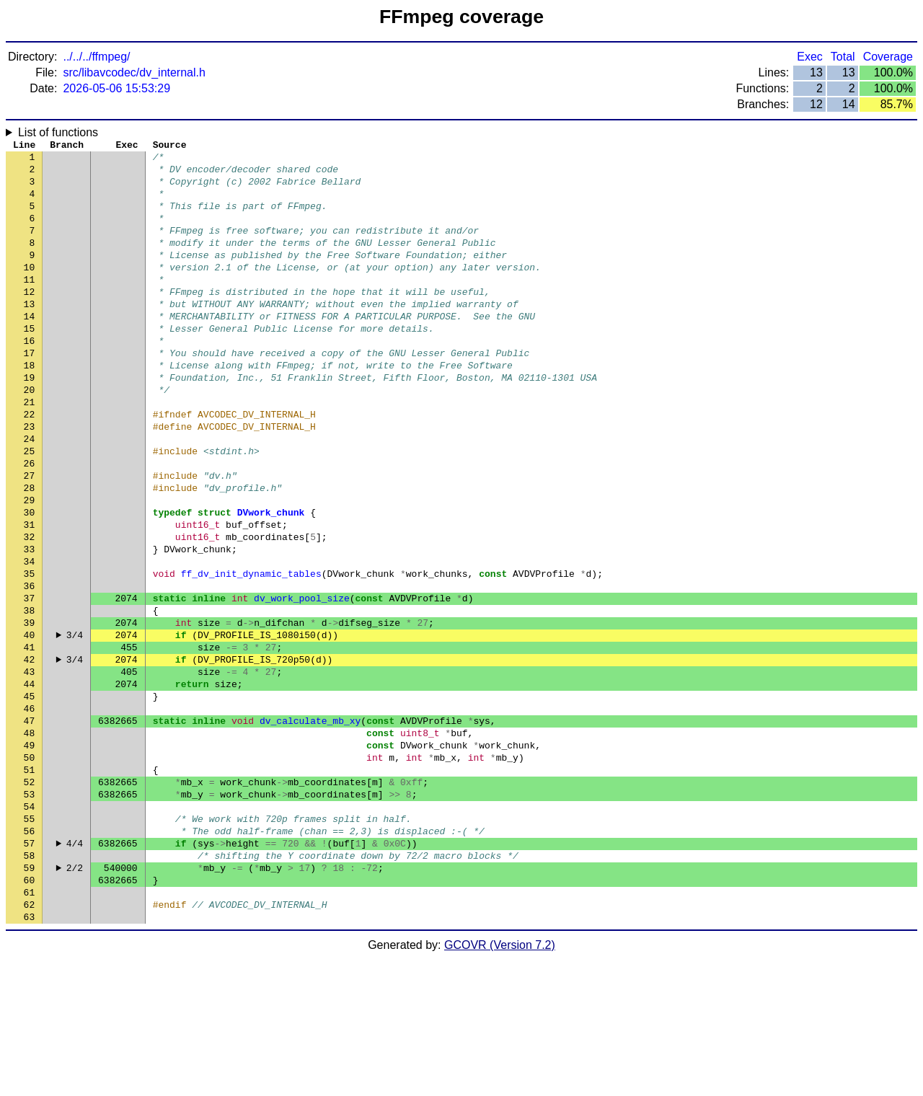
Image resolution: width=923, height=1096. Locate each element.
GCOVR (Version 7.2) (499, 1083)
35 (29, 651)
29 (29, 564)
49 (29, 853)
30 (29, 579)
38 (29, 694)
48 (29, 838)
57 (29, 968)
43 (29, 766)
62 (29, 1040)
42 (29, 752)
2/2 (74, 997)
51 (29, 881)
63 (29, 1054)
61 (29, 1026)
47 (29, 824)
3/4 (74, 723)
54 (29, 925)
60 (29, 1011)
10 (29, 290)
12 (29, 319)
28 (29, 550)
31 (29, 593)
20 (29, 434)
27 (29, 535)
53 (29, 910)
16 (29, 377)
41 (29, 737)
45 (29, 795)
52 (29, 896)
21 (29, 449)
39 (29, 708)
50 (29, 867)
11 (29, 305)
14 (29, 348)
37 (29, 679)
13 (29, 333)
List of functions (58, 132)
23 (29, 478)
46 (29, 809)
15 (29, 362)
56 (29, 953)
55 (29, 939)
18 (29, 405)
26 (29, 521)
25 (29, 506)
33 (29, 622)
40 (29, 723)
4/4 (74, 968)
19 (29, 420)
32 (29, 607)
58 (29, 982)
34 (29, 636)
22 (29, 463)
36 (29, 665)
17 (29, 391)
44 (29, 780)
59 (29, 997)
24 (29, 492)
